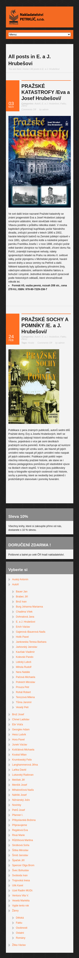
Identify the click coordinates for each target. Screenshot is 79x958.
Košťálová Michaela (23, 749)
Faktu (63, 103)
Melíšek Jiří (18, 779)
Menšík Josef (19, 784)
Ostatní (20, 932)
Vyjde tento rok (20, 905)
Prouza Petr (22, 687)
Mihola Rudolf (23, 667)
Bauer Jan (22, 591)
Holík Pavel (22, 636)
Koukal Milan (19, 754)
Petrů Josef (18, 810)
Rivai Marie (18, 835)
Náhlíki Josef (19, 794)
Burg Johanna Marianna (29, 606)
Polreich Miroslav (25, 682)
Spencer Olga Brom (23, 865)
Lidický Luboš (23, 662)
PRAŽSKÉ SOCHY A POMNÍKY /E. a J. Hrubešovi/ (44, 326)
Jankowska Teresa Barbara (31, 641)
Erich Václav (23, 626)
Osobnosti (21, 927)
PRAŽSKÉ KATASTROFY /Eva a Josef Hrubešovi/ (45, 92)
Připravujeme (19, 825)
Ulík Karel (17, 885)
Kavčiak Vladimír (25, 651)
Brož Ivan (21, 601)
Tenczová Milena (25, 697)
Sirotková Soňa (20, 845)
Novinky (16, 805)
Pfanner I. (17, 815)
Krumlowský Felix (22, 759)
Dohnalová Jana (25, 616)
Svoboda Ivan (20, 875)
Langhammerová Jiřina (25, 764)
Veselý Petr (22, 707)
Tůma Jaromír (24, 702)
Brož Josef (18, 714)
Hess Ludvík (19, 734)
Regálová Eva (20, 830)
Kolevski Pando (24, 657)
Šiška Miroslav (20, 850)
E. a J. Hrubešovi (50, 103)
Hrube (31, 342)
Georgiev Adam (21, 729)
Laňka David (19, 769)
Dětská (20, 917)
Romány (20, 937)
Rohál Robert (23, 692)
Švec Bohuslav (20, 870)
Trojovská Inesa (21, 880)
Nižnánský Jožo (21, 799)
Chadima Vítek (24, 611)
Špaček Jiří (18, 860)
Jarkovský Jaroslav (26, 646)
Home (26, 69)
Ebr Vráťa (17, 724)
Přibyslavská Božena (24, 820)
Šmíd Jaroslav (20, 855)
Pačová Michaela (25, 677)
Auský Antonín (20, 579)
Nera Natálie (23, 672)
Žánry (24, 105)
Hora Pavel (18, 739)
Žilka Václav (19, 945)
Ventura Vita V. (20, 895)
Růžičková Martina (22, 840)
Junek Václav (19, 744)
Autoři (37, 103)
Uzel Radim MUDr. (22, 890)
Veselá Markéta (21, 900)
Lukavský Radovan (22, 774)
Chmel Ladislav (20, 719)
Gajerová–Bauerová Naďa (30, 631)
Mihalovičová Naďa (23, 789)
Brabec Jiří (22, 596)
